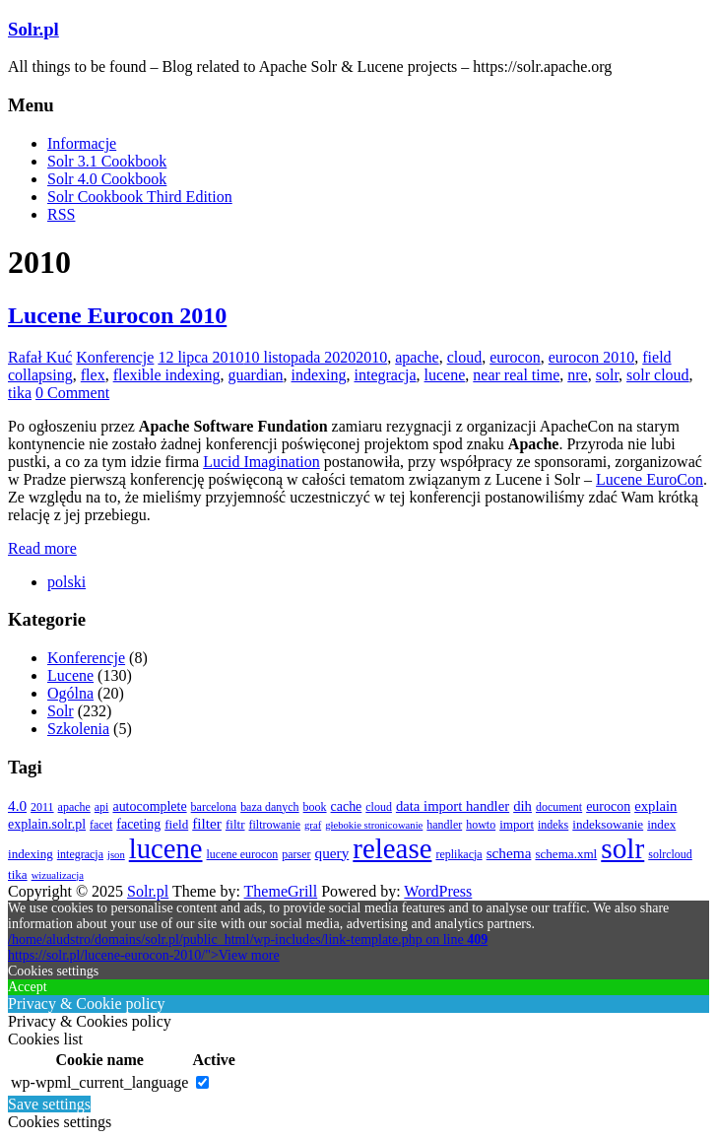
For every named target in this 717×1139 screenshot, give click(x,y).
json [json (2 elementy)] (116, 854)
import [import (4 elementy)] (516, 824)
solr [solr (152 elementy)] (622, 848)
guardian (256, 375)
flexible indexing (167, 375)
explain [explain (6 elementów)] (655, 806)
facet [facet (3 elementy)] (101, 825)
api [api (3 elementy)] (102, 807)
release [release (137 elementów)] (392, 848)
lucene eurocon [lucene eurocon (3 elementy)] (243, 854)
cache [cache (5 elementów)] (346, 806)
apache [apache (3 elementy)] (74, 807)
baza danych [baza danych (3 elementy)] (269, 807)
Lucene (70, 675)
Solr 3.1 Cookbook (106, 161)
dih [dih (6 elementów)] (522, 806)
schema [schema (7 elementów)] (509, 852)
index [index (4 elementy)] (661, 824)
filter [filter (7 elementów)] (207, 823)
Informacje (81, 143)
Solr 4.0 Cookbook (106, 178)
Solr (60, 711)
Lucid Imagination (261, 461)
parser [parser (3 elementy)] (296, 854)
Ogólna (70, 693)
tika (20, 392)
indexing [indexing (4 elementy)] (30, 853)
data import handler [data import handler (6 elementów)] (452, 806)
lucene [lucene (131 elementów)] (166, 848)
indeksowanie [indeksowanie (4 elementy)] (607, 824)
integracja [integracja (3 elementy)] (80, 854)
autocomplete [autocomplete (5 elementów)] (149, 806)
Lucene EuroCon (649, 479)
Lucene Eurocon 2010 (117, 315)
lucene (445, 375)
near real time (516, 375)
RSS (61, 214)
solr (607, 375)
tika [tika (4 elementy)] (18, 874)
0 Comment (72, 392)
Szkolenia (78, 728)
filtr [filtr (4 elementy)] (235, 824)
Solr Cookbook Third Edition (139, 196)
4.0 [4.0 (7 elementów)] (17, 805)
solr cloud (657, 375)
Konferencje (115, 357)
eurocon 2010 (592, 357)
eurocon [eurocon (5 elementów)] (608, 806)
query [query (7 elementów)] (332, 852)
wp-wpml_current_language (99, 1082)
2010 (371, 357)
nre (577, 375)
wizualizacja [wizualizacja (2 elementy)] (58, 875)
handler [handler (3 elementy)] (444, 825)
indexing (318, 375)
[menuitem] (66, 581)
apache (416, 357)
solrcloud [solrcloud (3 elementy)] (670, 854)
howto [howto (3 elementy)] (480, 825)
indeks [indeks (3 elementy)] (553, 825)
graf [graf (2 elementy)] (312, 825)
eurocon (515, 357)
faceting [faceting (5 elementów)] (138, 824)
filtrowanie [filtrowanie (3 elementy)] (275, 825)
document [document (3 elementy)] (559, 807)
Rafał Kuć (40, 357)
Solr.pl (33, 29)
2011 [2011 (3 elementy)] (42, 807)
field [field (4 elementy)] (176, 824)
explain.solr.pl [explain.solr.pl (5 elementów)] (47, 824)
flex (93, 375)
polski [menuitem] (66, 581)
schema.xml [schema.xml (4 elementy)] (566, 853)
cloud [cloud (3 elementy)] (378, 807)
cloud (465, 357)
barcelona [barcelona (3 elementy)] (214, 807)
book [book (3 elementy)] (315, 807)
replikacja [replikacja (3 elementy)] (458, 854)
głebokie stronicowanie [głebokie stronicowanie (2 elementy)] (374, 825)
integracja (385, 375)
